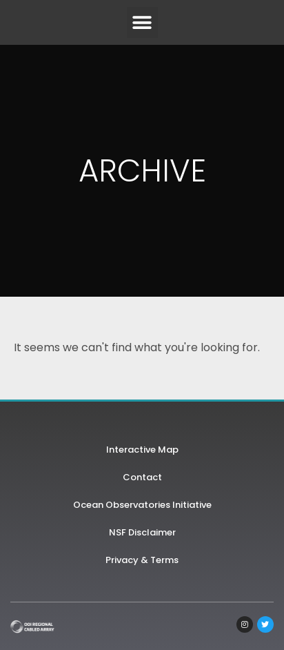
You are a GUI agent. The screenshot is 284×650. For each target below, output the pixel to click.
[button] (142, 22)
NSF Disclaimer (142, 532)
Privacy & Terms (142, 560)
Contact (142, 477)
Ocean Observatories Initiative (142, 504)
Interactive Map (142, 449)
